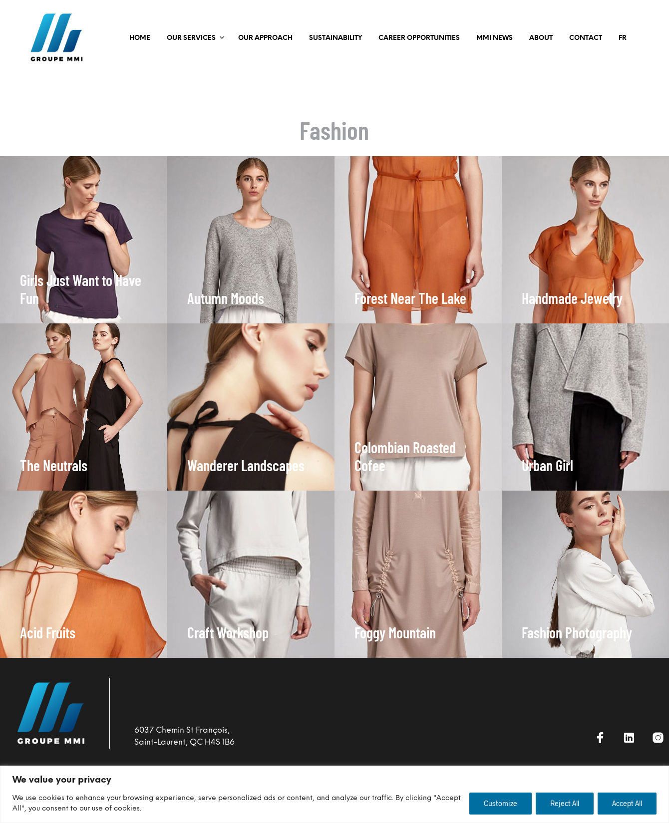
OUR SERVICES (191, 38)
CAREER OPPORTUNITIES (419, 38)
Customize (500, 803)
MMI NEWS (494, 38)
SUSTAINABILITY (335, 38)
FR (623, 38)
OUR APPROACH (265, 38)
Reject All (564, 803)
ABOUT (541, 38)
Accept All (627, 803)
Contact (585, 38)
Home (139, 38)
